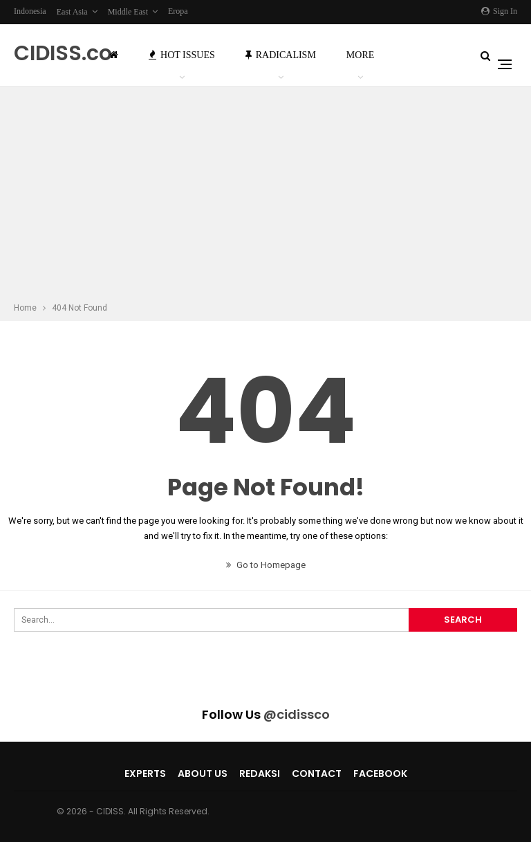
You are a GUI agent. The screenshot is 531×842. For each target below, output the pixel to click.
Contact (317, 773)
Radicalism (280, 55)
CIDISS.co (63, 53)
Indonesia (30, 11)
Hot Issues (182, 55)
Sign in (499, 11)
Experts (145, 773)
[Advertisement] (265, 196)
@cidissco (296, 714)
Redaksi (259, 773)
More (360, 55)
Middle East (128, 12)
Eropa (178, 11)
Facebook (380, 773)
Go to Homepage (266, 565)
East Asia (72, 12)
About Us (202, 773)
